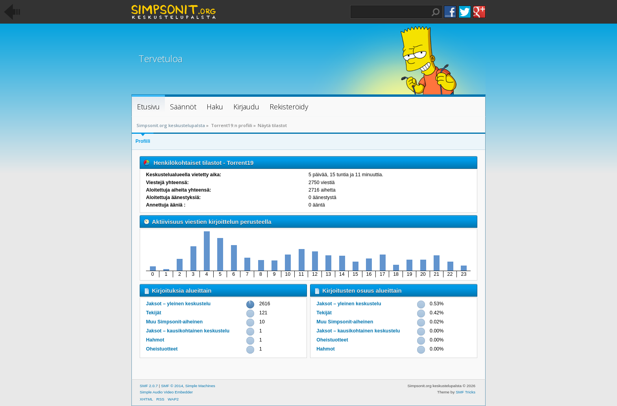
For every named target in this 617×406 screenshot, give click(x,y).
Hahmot (155, 340)
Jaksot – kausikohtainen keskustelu (187, 331)
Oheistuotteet (161, 349)
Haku (436, 12)
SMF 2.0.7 (149, 386)
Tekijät (153, 313)
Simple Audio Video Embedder (166, 392)
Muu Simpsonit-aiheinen (174, 322)
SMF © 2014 (172, 386)
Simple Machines (200, 386)
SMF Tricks (465, 392)
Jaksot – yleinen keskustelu (178, 303)
